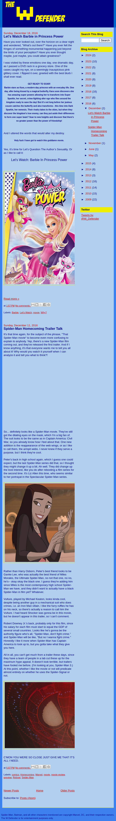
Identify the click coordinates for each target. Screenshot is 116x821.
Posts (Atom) (28, 798)
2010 (88, 193)
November (95, 143)
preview (8, 777)
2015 (88, 163)
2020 (88, 79)
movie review (58, 774)
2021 (88, 73)
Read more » (11, 298)
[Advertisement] (98, 236)
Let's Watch (26, 312)
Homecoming (27, 774)
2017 (88, 97)
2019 (88, 85)
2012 (88, 181)
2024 (88, 55)
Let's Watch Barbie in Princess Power (34, 36)
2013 (88, 175)
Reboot (16, 777)
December (95, 108)
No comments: (23, 305)
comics (15, 774)
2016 (88, 103)
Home (39, 790)
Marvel (38, 774)
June (92, 149)
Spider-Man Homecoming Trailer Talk (33, 328)
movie (36, 312)
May (91, 155)
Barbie (15, 312)
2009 (88, 199)
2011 (88, 187)
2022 (88, 67)
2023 (88, 61)
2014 (88, 169)
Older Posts (68, 790)
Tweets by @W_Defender (90, 217)
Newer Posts (11, 790)
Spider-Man (28, 777)
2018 (88, 91)
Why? (44, 312)
